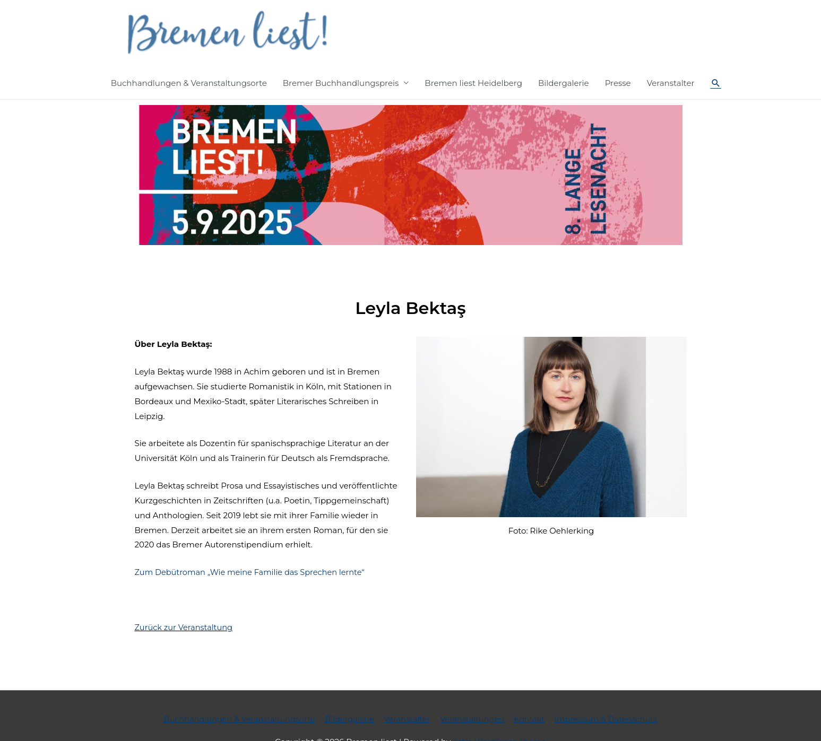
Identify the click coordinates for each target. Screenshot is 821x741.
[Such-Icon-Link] (716, 53)
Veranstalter (671, 53)
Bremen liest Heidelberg (473, 53)
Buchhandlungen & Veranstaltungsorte (189, 53)
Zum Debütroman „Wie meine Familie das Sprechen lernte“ (253, 543)
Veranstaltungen (474, 689)
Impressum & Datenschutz (612, 689)
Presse (618, 53)
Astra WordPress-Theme (499, 712)
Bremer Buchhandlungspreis (341, 53)
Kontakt (533, 689)
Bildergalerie (563, 53)
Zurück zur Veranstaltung (185, 597)
